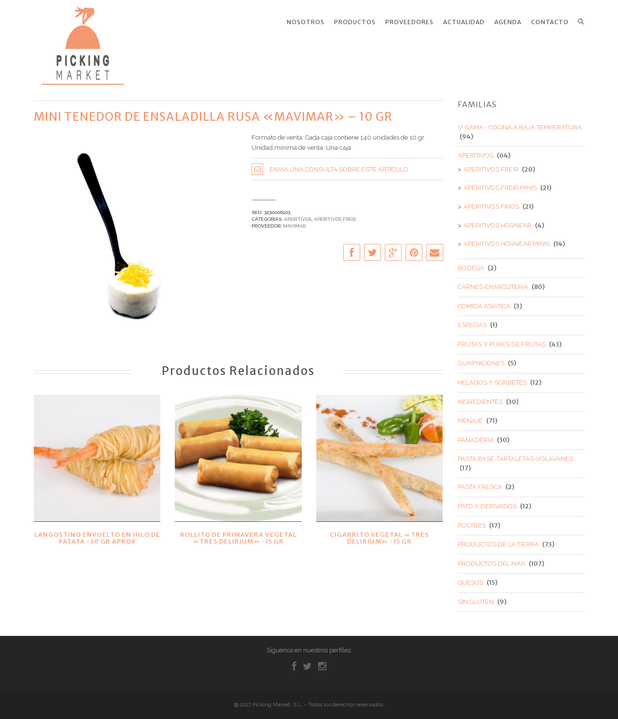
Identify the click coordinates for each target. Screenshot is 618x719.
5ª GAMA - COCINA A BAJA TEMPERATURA (520, 123)
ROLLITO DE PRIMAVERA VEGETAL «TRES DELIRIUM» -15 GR (238, 533)
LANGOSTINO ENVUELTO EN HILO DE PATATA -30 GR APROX (97, 533)
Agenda (507, 22)
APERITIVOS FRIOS (335, 214)
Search (580, 21)
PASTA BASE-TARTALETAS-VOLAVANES (515, 454)
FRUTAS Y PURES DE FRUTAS (502, 339)
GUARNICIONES (481, 358)
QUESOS (470, 578)
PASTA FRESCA (480, 482)
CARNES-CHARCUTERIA (493, 282)
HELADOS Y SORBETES (492, 377)
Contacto (550, 22)
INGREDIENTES (480, 397)
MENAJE (470, 416)
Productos (355, 22)
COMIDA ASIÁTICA (484, 301)
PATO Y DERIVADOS (487, 501)
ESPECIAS (472, 320)
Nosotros (305, 22)
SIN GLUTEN (476, 597)
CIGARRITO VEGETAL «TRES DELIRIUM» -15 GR (379, 533)
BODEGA (471, 263)
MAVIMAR (294, 221)
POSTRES (472, 520)
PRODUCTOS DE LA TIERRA (498, 540)
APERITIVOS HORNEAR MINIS (507, 239)
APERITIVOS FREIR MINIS (500, 183)
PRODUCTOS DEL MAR (491, 558)
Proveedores (409, 22)
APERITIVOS (297, 214)
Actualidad (464, 22)
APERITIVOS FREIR (491, 164)
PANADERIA (475, 435)
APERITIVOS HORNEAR (498, 220)
